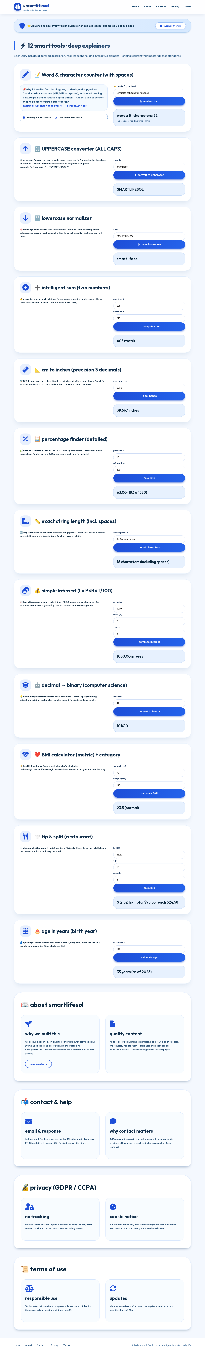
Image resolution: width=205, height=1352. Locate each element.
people (117, 873)
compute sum (149, 326)
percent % (119, 450)
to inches (149, 395)
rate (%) (117, 614)
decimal (117, 696)
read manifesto (38, 1063)
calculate (149, 477)
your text (118, 160)
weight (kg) (119, 766)
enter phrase (120, 532)
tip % (116, 860)
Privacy (175, 6)
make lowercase (149, 244)
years (116, 627)
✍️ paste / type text (124, 86)
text (115, 229)
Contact (161, 6)
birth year (119, 942)
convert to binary (149, 711)
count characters (149, 547)
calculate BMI (149, 793)
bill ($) (116, 848)
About (147, 6)
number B (118, 311)
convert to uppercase (149, 174)
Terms (187, 6)
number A (118, 299)
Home (135, 6)
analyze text (149, 101)
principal (118, 602)
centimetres (120, 381)
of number (119, 463)
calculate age (149, 957)
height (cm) (119, 778)
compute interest (149, 641)
